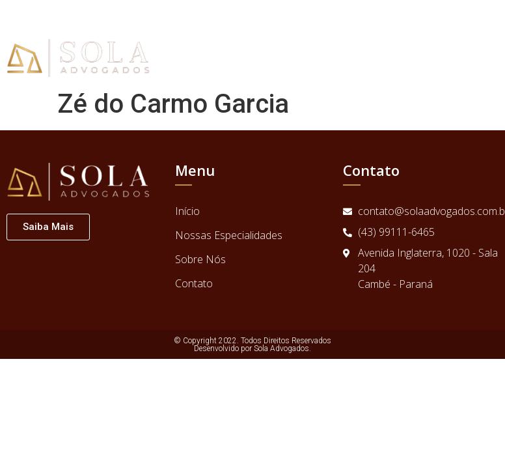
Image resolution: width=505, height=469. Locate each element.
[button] (492, 42)
